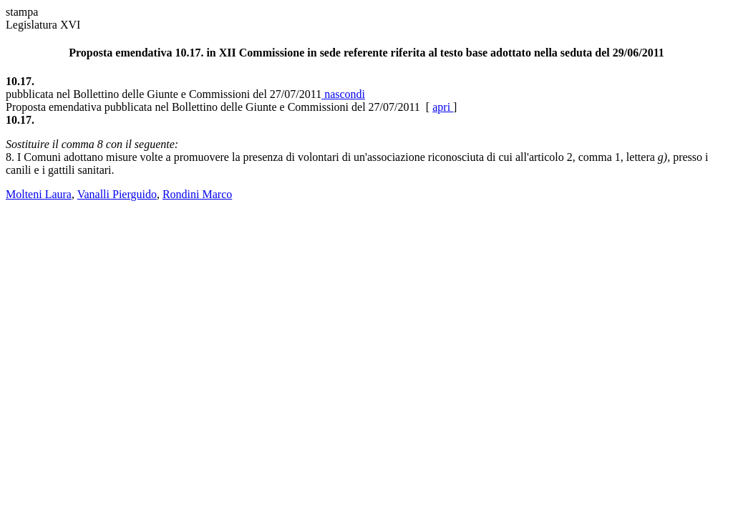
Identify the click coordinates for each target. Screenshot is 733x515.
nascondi (343, 94)
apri (442, 107)
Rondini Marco (197, 194)
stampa (22, 12)
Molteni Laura (39, 194)
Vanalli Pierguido (117, 194)
